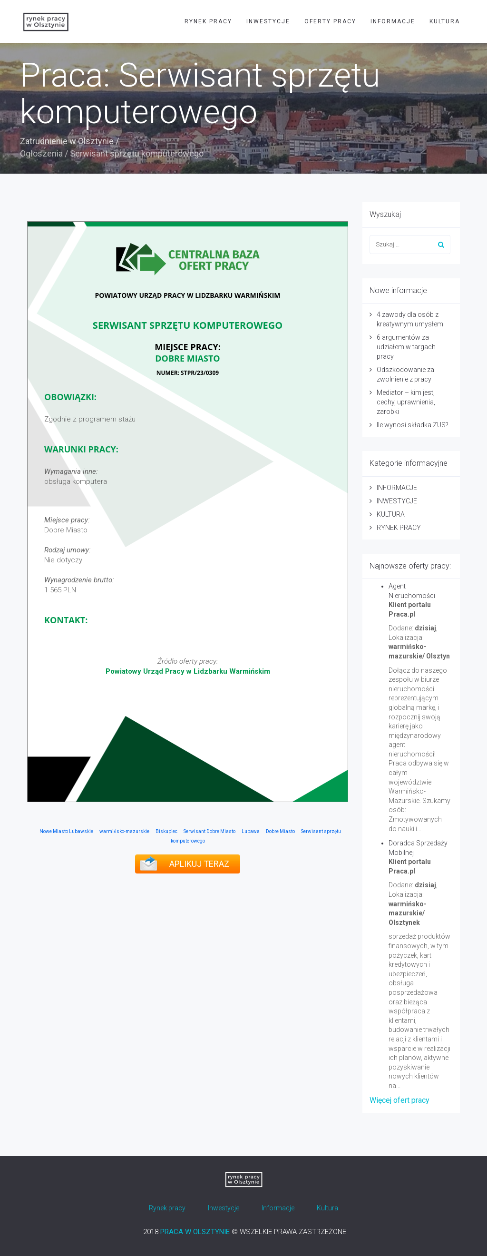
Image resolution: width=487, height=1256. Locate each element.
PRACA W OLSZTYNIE (195, 1231)
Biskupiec (166, 831)
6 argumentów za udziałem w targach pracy (406, 347)
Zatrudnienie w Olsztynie (67, 141)
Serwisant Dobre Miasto (209, 831)
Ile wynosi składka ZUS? (412, 425)
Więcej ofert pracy (399, 1100)
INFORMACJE (392, 21)
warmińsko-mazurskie (124, 831)
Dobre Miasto (280, 831)
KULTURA (444, 21)
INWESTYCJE (268, 21)
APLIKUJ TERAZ (199, 864)
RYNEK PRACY (208, 21)
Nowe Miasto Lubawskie (66, 831)
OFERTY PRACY (330, 21)
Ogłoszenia (41, 153)
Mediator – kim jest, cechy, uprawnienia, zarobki (406, 402)
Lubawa (251, 831)
